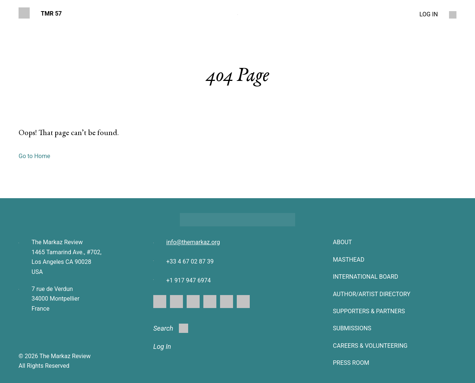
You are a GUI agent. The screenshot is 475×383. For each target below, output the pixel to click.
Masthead (348, 259)
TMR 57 (51, 13)
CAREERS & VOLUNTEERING (370, 345)
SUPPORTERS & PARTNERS (369, 311)
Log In (162, 346)
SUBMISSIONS (352, 328)
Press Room (351, 362)
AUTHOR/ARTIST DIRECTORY (371, 294)
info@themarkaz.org (193, 242)
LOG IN (428, 14)
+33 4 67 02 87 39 (190, 261)
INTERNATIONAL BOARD (365, 276)
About (342, 242)
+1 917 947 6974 (188, 280)
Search (170, 328)
